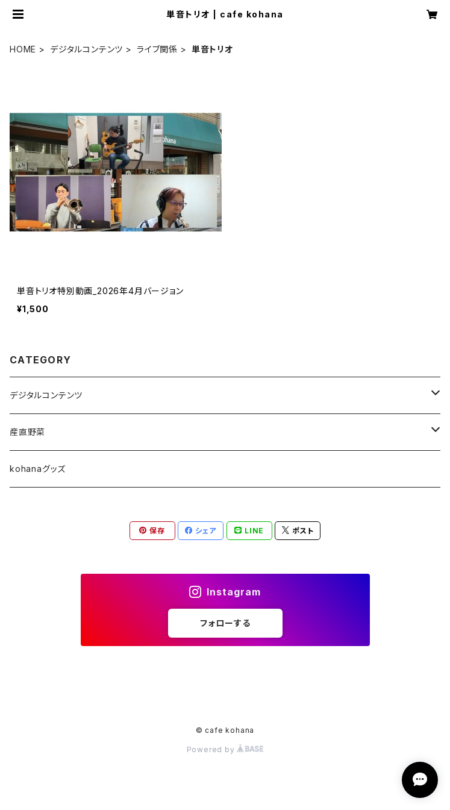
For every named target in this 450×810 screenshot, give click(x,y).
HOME (23, 49)
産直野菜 (27, 432)
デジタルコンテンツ (86, 49)
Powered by (225, 749)
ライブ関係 (157, 49)
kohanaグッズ (38, 468)
